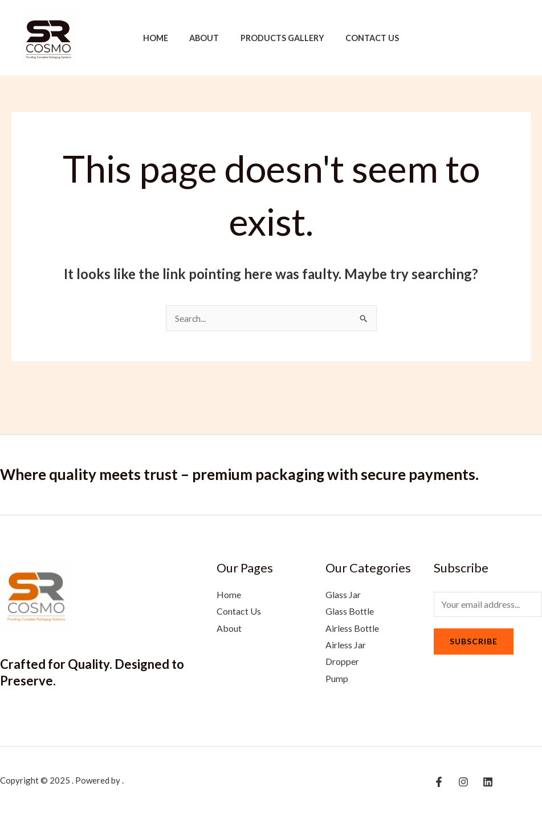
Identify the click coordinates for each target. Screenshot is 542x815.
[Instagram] (500, 39)
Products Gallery (279, 38)
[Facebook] (483, 39)
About (207, 38)
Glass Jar (343, 594)
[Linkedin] (517, 39)
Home (163, 38)
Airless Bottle (352, 628)
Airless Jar (345, 645)
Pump (336, 678)
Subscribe (474, 642)
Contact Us (365, 38)
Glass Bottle (349, 611)
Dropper (342, 661)
